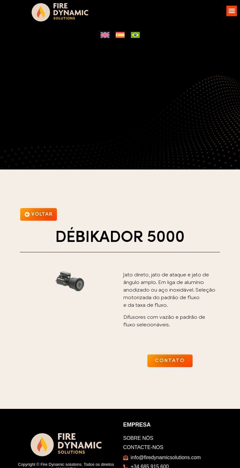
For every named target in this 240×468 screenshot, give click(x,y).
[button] (231, 11)
